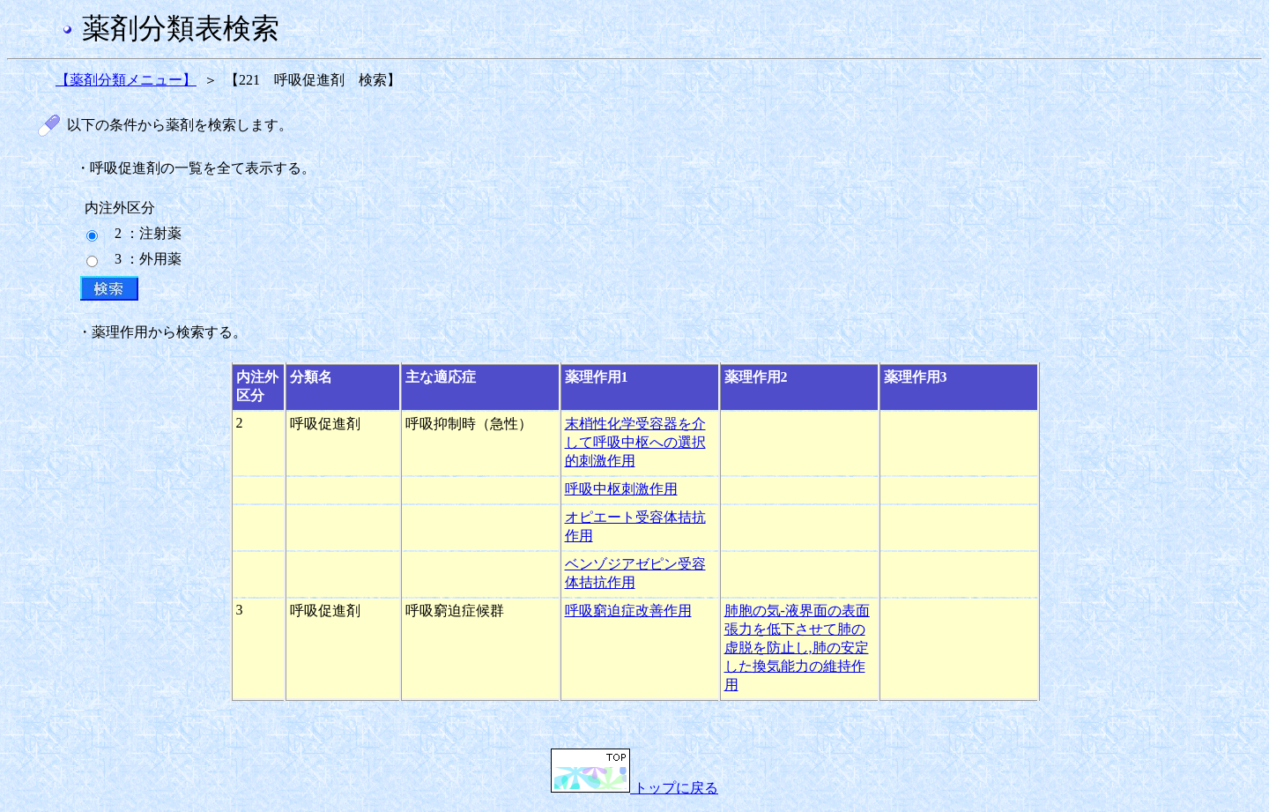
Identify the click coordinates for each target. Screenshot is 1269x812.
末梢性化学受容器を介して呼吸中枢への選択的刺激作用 (635, 442)
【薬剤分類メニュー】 (126, 79)
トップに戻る (634, 787)
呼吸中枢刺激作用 (621, 488)
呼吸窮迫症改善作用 (628, 610)
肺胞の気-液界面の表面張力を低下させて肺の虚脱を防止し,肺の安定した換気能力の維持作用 (797, 647)
